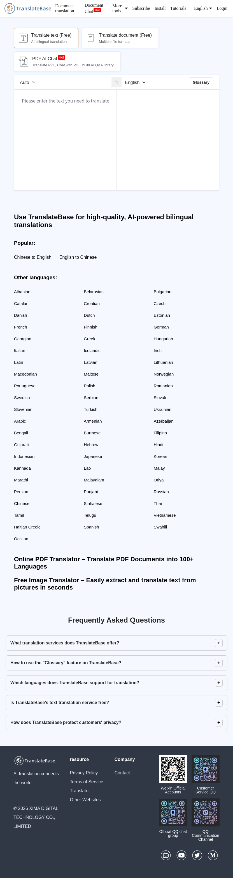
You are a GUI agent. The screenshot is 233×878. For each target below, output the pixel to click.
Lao (87, 468)
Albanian (22, 291)
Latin (18, 362)
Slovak (160, 397)
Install (160, 8)
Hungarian (163, 338)
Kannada (22, 468)
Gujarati (21, 444)
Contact (122, 772)
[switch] (116, 82)
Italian (19, 350)
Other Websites (85, 799)
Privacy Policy (84, 772)
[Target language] (137, 82)
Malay (159, 468)
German (161, 327)
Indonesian (24, 456)
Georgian (22, 338)
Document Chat (94, 8)
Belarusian (94, 291)
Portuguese (25, 385)
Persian (21, 491)
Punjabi (91, 491)
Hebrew (91, 444)
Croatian (92, 303)
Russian (161, 491)
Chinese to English (32, 257)
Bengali (21, 432)
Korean (160, 456)
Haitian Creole (27, 527)
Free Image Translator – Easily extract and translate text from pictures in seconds (105, 584)
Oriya (159, 480)
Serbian (91, 397)
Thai (158, 503)
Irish (158, 350)
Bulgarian (162, 291)
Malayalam (94, 480)
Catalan (21, 303)
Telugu (90, 515)
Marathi (21, 480)
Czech (160, 303)
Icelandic (92, 350)
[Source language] (29, 82)
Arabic (20, 421)
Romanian (163, 385)
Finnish (90, 327)
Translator (80, 790)
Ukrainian (162, 409)
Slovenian (23, 409)
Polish (89, 385)
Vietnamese (165, 515)
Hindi (158, 444)
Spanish (91, 527)
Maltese (91, 374)
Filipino (160, 432)
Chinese (21, 503)
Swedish (22, 397)
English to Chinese (78, 257)
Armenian (93, 421)
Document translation (64, 8)
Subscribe (141, 8)
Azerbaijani (164, 421)
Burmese (92, 432)
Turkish (90, 409)
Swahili (160, 527)
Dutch (89, 315)
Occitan (21, 538)
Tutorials (178, 8)
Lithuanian (163, 362)
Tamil (19, 515)
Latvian (90, 362)
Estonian (162, 315)
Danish (20, 315)
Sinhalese (93, 503)
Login (222, 8)
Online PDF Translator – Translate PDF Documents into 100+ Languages (104, 563)
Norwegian (164, 374)
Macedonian (25, 374)
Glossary (201, 82)
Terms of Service (86, 781)
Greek (89, 338)
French (20, 327)
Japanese (93, 456)
